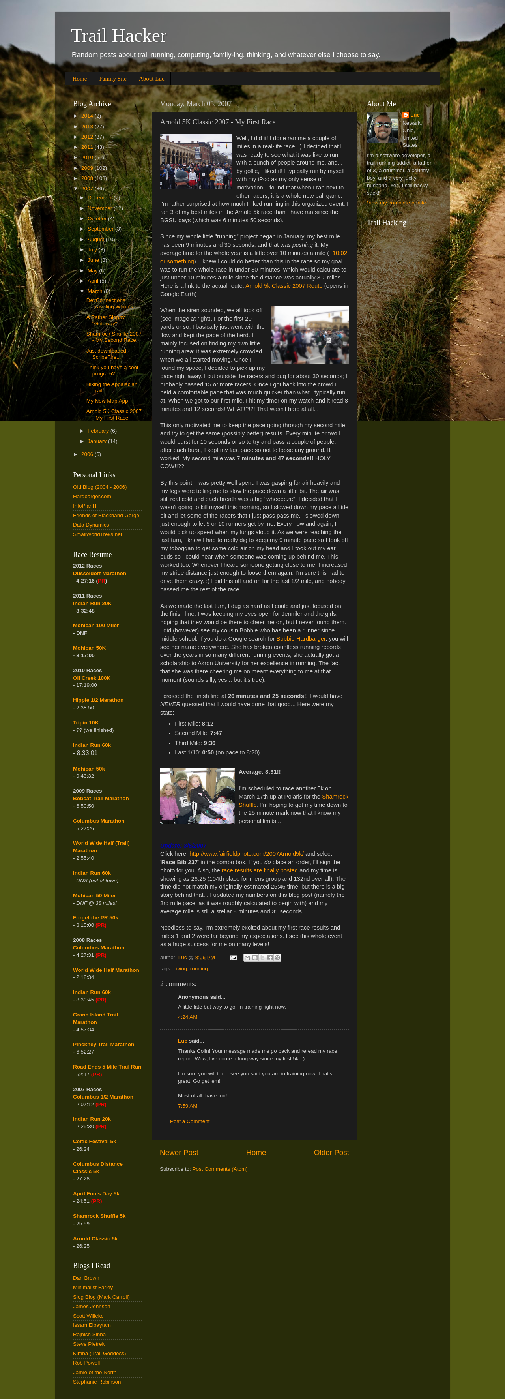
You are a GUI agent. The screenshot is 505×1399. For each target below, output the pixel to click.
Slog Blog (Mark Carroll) (101, 1297)
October (98, 218)
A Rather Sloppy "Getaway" (105, 320)
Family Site (113, 78)
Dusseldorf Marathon (99, 573)
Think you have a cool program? (112, 370)
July (93, 250)
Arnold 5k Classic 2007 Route (284, 286)
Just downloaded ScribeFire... (106, 354)
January (98, 441)
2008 (88, 178)
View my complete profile (396, 203)
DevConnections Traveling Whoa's (109, 303)
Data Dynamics (91, 525)
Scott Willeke (88, 1316)
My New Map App (107, 401)
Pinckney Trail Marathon (103, 1044)
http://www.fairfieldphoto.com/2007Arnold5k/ (246, 854)
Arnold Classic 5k (95, 1238)
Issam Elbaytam (92, 1325)
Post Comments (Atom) (220, 1169)
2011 (88, 147)
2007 (88, 188)
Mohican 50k (89, 769)
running (199, 968)
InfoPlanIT (85, 506)
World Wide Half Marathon (106, 970)
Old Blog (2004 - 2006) (100, 487)
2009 (88, 168)
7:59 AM (188, 1106)
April (94, 281)
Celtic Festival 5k (94, 1141)
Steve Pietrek (89, 1344)
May (93, 271)
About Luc (152, 78)
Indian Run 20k (92, 1119)
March (96, 291)
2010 (88, 157)
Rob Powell (86, 1363)
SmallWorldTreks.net (97, 534)
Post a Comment (190, 1121)
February (99, 431)
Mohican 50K (89, 648)
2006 (88, 454)
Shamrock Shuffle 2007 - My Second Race (114, 337)
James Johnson (91, 1306)
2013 (88, 126)
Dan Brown (86, 1278)
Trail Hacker (118, 35)
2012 (88, 137)
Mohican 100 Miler (96, 625)
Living (180, 968)
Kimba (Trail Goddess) (99, 1353)
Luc (182, 1041)
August (97, 239)
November (101, 208)
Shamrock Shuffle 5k (99, 1216)
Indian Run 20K (92, 603)
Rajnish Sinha (89, 1334)
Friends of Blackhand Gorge (106, 515)
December (101, 198)
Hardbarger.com (92, 496)
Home (80, 78)
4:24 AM (188, 1017)
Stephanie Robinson (97, 1382)
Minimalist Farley (93, 1287)
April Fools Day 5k (96, 1193)
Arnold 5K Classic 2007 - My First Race (114, 414)
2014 (88, 116)
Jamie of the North (94, 1372)
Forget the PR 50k (95, 918)
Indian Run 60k (92, 873)
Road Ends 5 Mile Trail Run (107, 1067)
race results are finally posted (260, 870)
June (94, 260)
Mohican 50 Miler (94, 895)
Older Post (331, 1152)
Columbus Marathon (99, 821)
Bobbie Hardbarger (301, 639)
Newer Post (179, 1152)
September (101, 229)
